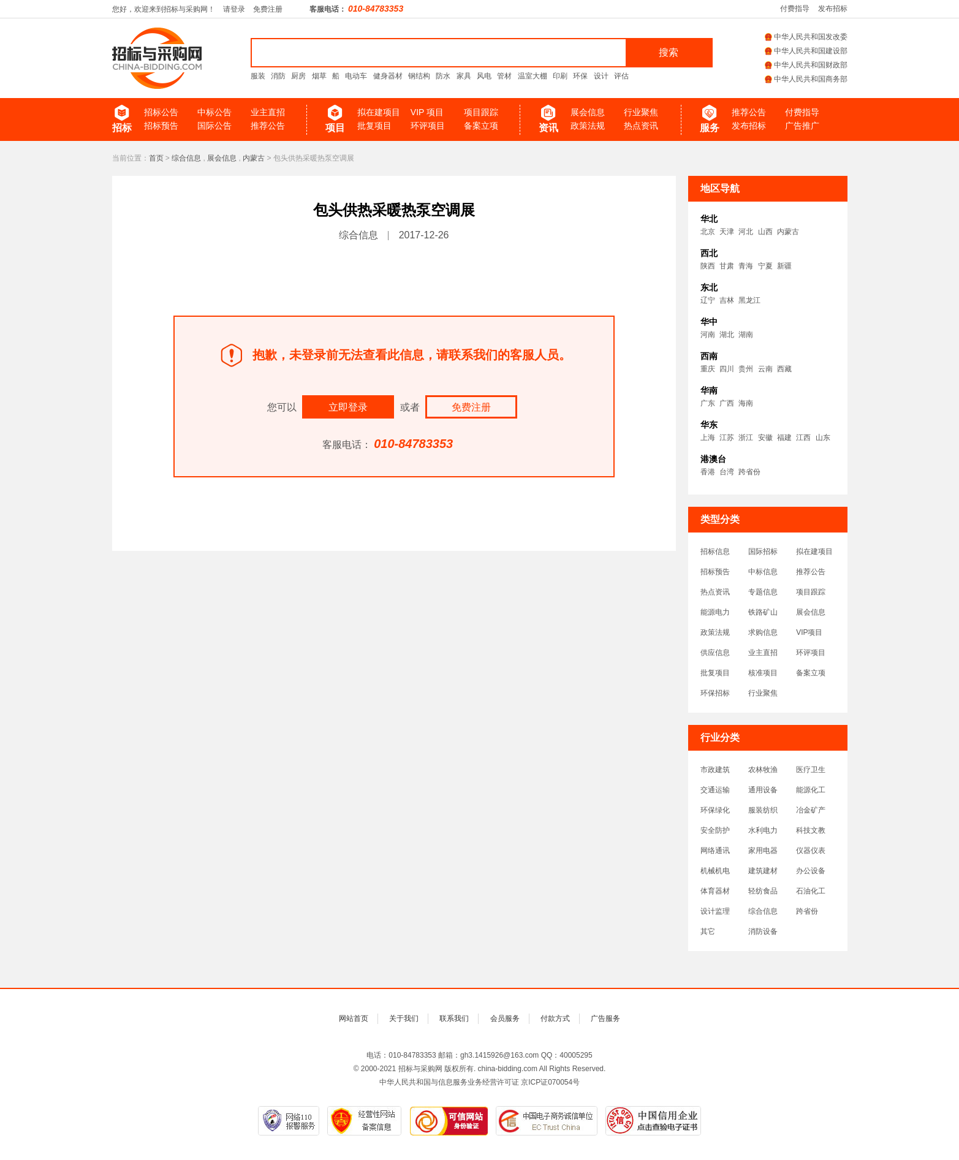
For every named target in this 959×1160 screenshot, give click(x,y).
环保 (580, 76)
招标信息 (715, 551)
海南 (745, 403)
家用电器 (763, 850)
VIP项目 (809, 632)
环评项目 (428, 126)
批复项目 (374, 126)
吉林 (726, 300)
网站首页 (353, 1018)
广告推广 (802, 126)
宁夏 (765, 266)
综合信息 (186, 158)
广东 (707, 403)
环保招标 (715, 693)
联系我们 (454, 1018)
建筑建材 (763, 870)
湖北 (726, 334)
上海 (707, 437)
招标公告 (161, 112)
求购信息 (763, 632)
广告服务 (605, 1018)
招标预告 (161, 126)
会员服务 (505, 1018)
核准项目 (763, 673)
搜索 (668, 52)
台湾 (726, 472)
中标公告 (214, 112)
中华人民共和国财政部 (806, 65)
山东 (823, 437)
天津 (726, 231)
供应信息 (715, 652)
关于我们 (404, 1018)
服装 (258, 76)
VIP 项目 (427, 112)
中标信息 (763, 571)
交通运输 (715, 790)
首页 (156, 158)
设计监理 (715, 911)
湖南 (745, 334)
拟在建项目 (378, 112)
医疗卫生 (810, 769)
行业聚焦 (641, 112)
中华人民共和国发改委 (806, 36)
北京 (707, 231)
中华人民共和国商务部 (806, 79)
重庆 (707, 369)
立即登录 (348, 407)
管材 (504, 76)
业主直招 (268, 112)
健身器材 (388, 76)
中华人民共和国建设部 (806, 51)
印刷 (560, 76)
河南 (707, 334)
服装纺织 (763, 810)
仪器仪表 (810, 850)
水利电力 (763, 830)
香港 (707, 472)
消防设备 (763, 931)
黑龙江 (749, 300)
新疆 (784, 266)
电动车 (356, 76)
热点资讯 (641, 126)
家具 (464, 76)
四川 (726, 369)
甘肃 (726, 266)
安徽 (765, 437)
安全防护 (715, 830)
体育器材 (715, 891)
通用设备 (763, 790)
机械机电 (715, 870)
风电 (484, 76)
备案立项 (481, 126)
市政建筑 (715, 769)
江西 (803, 437)
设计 (601, 76)
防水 (443, 76)
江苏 (726, 437)
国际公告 (214, 126)
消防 (278, 76)
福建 (784, 437)
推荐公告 (268, 126)
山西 (765, 231)
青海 (745, 266)
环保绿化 (715, 810)
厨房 (298, 76)
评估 (621, 76)
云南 (765, 369)
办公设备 (810, 870)
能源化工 (810, 790)
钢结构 (419, 76)
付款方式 (555, 1018)
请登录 (234, 9)
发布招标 (832, 8)
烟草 (319, 76)
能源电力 (715, 612)
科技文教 (810, 830)
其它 (707, 931)
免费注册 (267, 9)
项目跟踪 (481, 112)
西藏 (784, 369)
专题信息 (763, 592)
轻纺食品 (763, 891)
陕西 (707, 266)
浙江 (745, 437)
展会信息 (587, 112)
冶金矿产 (810, 810)
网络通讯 (715, 850)
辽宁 (707, 300)
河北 (745, 231)
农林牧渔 (763, 769)
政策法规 (587, 126)
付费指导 (794, 8)
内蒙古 (254, 158)
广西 (726, 403)
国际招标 (763, 551)
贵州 (745, 369)
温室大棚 (532, 76)
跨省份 (749, 472)
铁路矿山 (763, 612)
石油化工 (810, 891)
